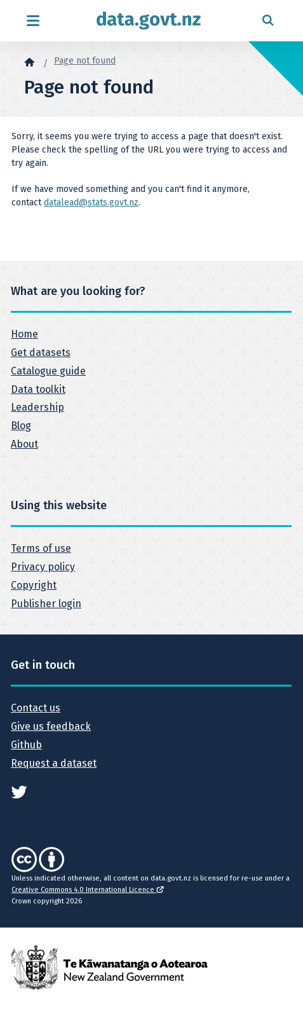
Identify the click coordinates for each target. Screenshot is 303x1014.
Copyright (34, 585)
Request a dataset (54, 763)
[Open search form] (267, 20)
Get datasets (41, 352)
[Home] (29, 62)
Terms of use (41, 548)
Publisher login (46, 604)
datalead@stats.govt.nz (91, 202)
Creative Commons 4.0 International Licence (87, 890)
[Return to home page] (149, 20)
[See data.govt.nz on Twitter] (19, 791)
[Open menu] (33, 21)
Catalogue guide (48, 371)
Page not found (85, 60)
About (24, 444)
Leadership (37, 407)
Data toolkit (38, 389)
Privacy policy (43, 567)
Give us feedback (51, 726)
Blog (21, 426)
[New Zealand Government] (109, 967)
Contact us (35, 708)
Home (24, 334)
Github (26, 745)
